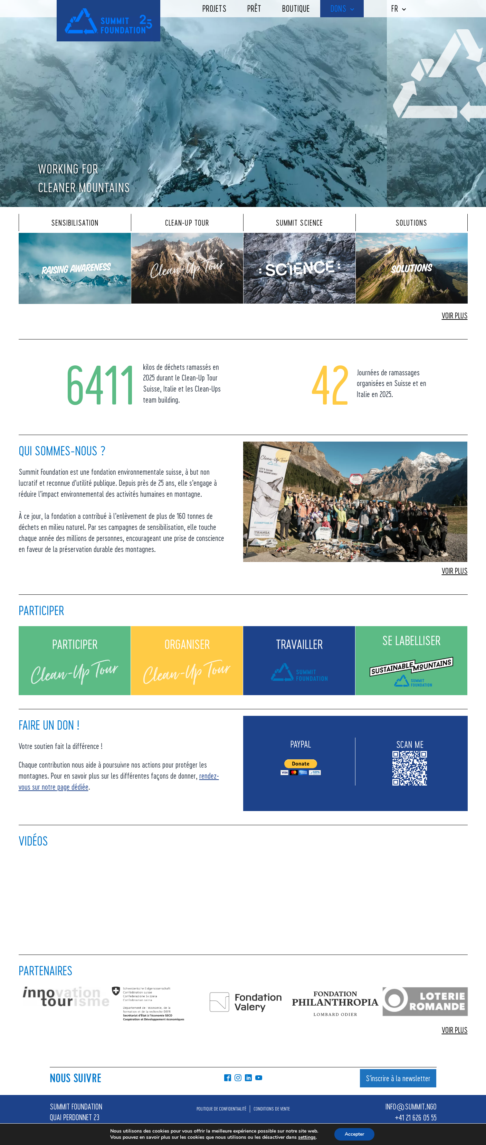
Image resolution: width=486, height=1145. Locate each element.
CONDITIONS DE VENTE (272, 1109)
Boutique (296, 8)
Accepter (354, 1134)
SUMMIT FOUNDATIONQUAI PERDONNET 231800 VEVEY (76, 1117)
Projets (214, 8)
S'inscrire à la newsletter (398, 1078)
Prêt (254, 8)
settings (307, 1137)
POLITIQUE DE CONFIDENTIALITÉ (221, 1109)
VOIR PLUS (455, 315)
